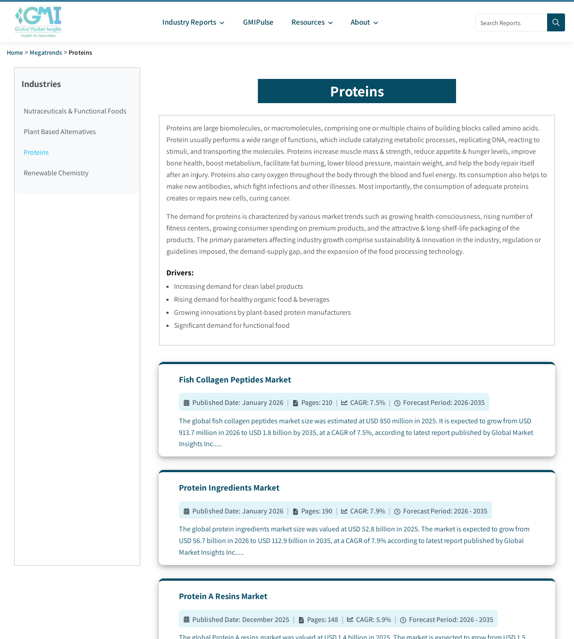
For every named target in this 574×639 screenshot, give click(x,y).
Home (15, 52)
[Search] (556, 22)
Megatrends (46, 52)
